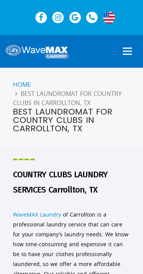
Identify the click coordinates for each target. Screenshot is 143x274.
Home (22, 84)
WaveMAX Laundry (37, 214)
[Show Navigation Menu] (127, 52)
